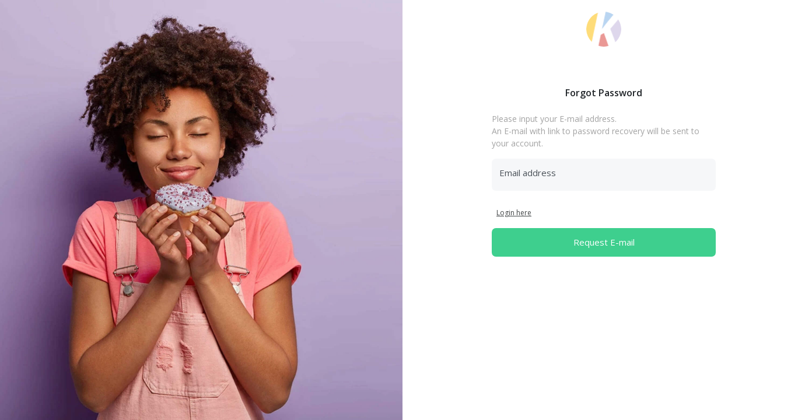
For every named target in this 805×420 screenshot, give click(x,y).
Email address (527, 172)
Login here (513, 213)
